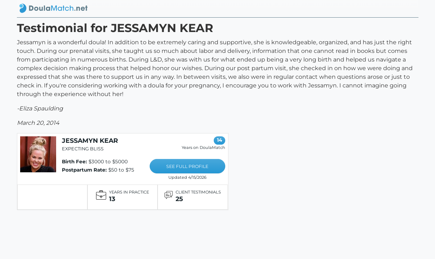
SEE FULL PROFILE (187, 166)
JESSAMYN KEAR (90, 140)
